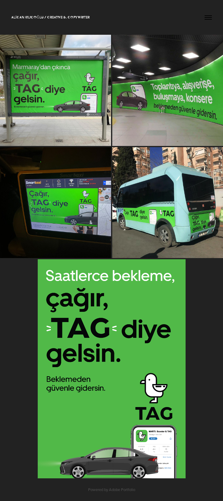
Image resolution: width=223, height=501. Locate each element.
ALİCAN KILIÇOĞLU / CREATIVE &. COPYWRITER (50, 17)
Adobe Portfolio (122, 489)
